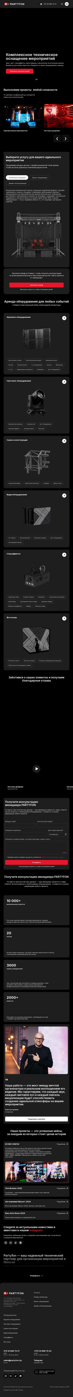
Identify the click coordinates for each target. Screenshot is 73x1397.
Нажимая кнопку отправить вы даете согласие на (35, 857)
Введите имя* (10, 821)
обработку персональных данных (52, 857)
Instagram (36, 1230)
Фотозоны (7, 1342)
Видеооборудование (11, 1333)
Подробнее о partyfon (36, 1119)
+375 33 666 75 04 (42, 1351)
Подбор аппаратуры (41, 1297)
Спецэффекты (8, 1337)
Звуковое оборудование (12, 1319)
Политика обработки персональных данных (18, 1387)
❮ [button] (57, 138)
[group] (23, 119)
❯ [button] (65, 138)
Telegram (38, 1360)
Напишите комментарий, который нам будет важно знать (27, 839)
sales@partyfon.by (13, 1360)
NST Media (19, 1390)
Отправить (36, 862)
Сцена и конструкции (11, 1328)
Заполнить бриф (36, 285)
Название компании (13, 830)
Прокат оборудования (41, 1301)
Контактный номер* (45, 821)
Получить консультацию (19, 71)
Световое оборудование (12, 1324)
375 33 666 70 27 (50, 4)
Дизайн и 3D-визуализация (43, 1306)
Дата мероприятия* (55, 830)
